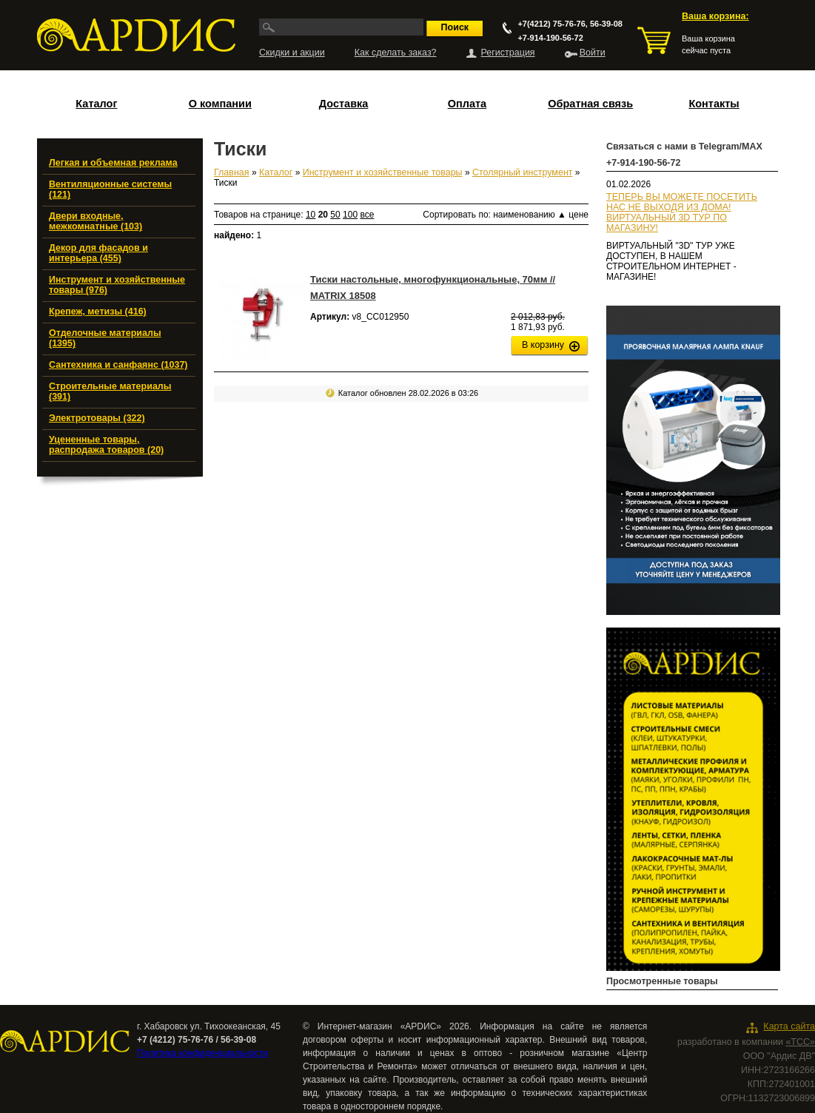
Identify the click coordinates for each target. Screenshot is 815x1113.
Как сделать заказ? (396, 52)
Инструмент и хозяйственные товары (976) (117, 285)
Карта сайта (789, 1026)
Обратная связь (590, 104)
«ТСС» (800, 1042)
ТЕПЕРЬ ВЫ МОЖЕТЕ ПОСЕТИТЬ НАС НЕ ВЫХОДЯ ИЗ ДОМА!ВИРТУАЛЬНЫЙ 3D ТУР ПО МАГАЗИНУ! (681, 212)
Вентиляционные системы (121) (110, 189)
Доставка (344, 104)
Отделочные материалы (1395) (105, 338)
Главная (231, 172)
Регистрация (508, 52)
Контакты (713, 104)
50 (335, 214)
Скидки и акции (292, 52)
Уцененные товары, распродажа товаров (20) (106, 444)
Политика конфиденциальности (202, 1053)
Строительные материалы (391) (110, 391)
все (367, 214)
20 (323, 214)
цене (578, 214)
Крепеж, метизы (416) (98, 311)
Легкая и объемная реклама (113, 163)
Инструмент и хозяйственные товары (383, 172)
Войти (593, 52)
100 (350, 214)
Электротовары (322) (97, 418)
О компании (220, 104)
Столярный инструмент (522, 172)
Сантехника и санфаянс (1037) (118, 365)
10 (310, 214)
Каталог (96, 104)
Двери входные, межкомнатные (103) (95, 221)
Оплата (467, 104)
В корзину (543, 345)
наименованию (529, 214)
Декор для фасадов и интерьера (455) (98, 253)
